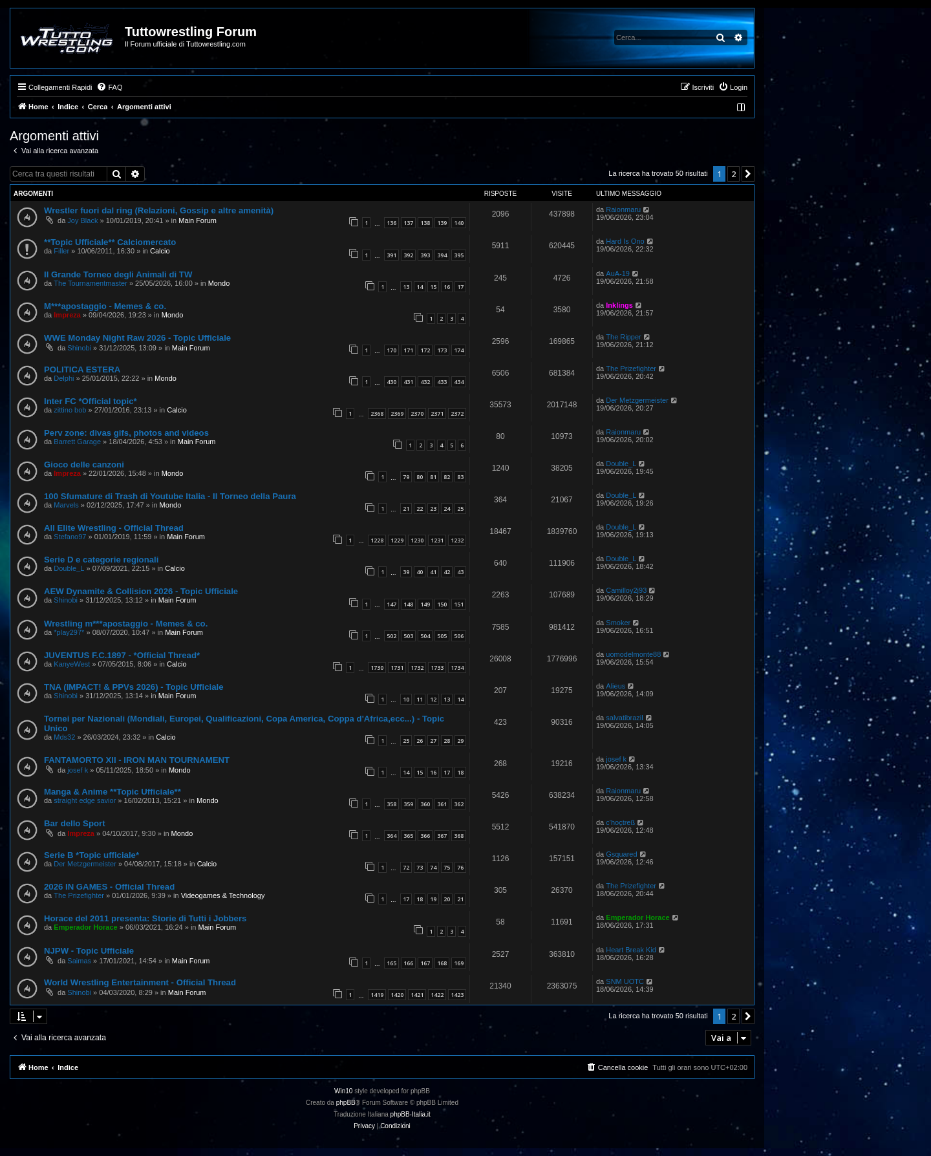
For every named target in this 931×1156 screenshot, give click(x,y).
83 (460, 477)
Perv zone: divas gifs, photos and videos (126, 433)
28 (447, 740)
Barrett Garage (77, 441)
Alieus (615, 686)
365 (408, 835)
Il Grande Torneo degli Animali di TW (118, 274)
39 (406, 572)
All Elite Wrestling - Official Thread (114, 528)
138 (425, 223)
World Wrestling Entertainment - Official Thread (140, 982)
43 (460, 572)
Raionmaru (623, 209)
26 (419, 740)
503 (408, 636)
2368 (376, 413)
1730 (376, 667)
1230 (417, 540)
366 (425, 835)
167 (425, 963)
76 (460, 867)
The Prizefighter (631, 368)
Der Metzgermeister (637, 400)
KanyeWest (72, 664)
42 (447, 572)
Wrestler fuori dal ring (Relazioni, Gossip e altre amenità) (158, 210)
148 (408, 604)
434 (459, 382)
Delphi (64, 378)
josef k (77, 770)
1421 (417, 994)
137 (408, 223)
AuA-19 (618, 273)
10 (406, 699)
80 (419, 477)
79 (406, 477)
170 (391, 350)
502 (391, 636)
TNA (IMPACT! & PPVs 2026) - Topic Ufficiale (133, 687)
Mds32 (64, 737)
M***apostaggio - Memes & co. (105, 306)
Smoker (618, 622)
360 (425, 804)
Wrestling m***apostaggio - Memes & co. (126, 623)
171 (408, 350)
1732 (417, 667)
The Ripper (623, 337)
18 (460, 772)
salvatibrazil (624, 718)
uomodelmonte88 (633, 654)
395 (459, 255)
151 (459, 604)
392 (408, 255)
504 (425, 636)
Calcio (160, 251)
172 (425, 350)
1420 (397, 994)
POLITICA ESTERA (82, 369)
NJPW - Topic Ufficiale (89, 951)
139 (442, 223)
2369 (397, 413)
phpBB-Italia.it (411, 1114)
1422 (437, 994)
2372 (457, 413)
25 (460, 508)
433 (442, 382)
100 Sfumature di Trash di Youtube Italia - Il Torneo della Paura (170, 496)
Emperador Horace (85, 927)
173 (442, 350)
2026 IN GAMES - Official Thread (109, 887)
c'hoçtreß (620, 822)
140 (459, 223)
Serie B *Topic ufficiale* (91, 855)
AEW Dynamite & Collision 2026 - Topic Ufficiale (141, 591)
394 (442, 255)
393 (425, 255)
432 (425, 382)
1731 (397, 667)
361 (442, 804)
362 (459, 804)
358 (391, 804)
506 (459, 636)
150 (442, 604)
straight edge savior (85, 800)
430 (391, 382)
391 (391, 255)
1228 (376, 540)
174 (459, 350)
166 (408, 963)
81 (433, 477)
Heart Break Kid (631, 950)
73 (419, 867)
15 (433, 287)
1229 (397, 540)
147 (391, 604)
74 (433, 867)
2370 (417, 413)
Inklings (619, 305)
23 (433, 508)
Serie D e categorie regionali (101, 559)
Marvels (66, 505)
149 (425, 604)
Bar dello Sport (74, 823)
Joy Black (82, 220)
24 (447, 508)
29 (460, 740)
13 (406, 287)
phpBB (346, 1102)
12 (433, 699)
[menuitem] (109, 87)
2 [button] (733, 174)
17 (460, 287)
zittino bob (70, 410)
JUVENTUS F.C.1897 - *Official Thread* (122, 655)
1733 (437, 667)
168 (442, 963)
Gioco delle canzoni (84, 464)
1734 (457, 667)
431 (408, 382)
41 (433, 572)
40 (419, 572)
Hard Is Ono (625, 241)
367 (442, 835)
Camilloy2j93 (626, 590)
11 (419, 699)
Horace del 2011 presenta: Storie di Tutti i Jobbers (145, 918)
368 (459, 835)
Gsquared (621, 854)
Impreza (67, 315)
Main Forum (197, 220)
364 (391, 835)
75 (447, 867)
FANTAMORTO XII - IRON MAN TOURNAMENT (137, 760)
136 (391, 223)
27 (433, 740)
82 (447, 477)
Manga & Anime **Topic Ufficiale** (112, 792)
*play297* (69, 632)
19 (433, 899)
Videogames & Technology (223, 895)
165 (391, 963)
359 (408, 804)
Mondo (219, 283)
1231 (437, 540)
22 (419, 508)
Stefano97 (70, 537)
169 (459, 963)
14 (419, 287)
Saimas (79, 961)
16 (447, 287)
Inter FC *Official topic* (90, 401)
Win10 (343, 1091)
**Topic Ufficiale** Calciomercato (110, 242)
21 (406, 508)
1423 (457, 994)
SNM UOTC (625, 981)
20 (447, 899)
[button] (748, 174)
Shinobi (79, 348)
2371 (437, 413)
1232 (457, 540)
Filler (61, 251)
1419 (376, 994)
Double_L (621, 463)
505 (442, 636)
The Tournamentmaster (90, 283)
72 (406, 867)
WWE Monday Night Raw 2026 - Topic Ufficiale (137, 338)
